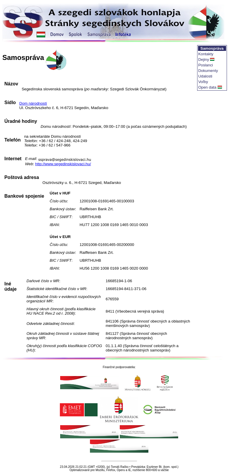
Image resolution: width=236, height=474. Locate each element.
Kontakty (206, 54)
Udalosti (205, 76)
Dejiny (203, 59)
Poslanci (205, 65)
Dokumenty (208, 70)
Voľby (203, 82)
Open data (207, 87)
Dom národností (33, 103)
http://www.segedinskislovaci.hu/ (63, 164)
